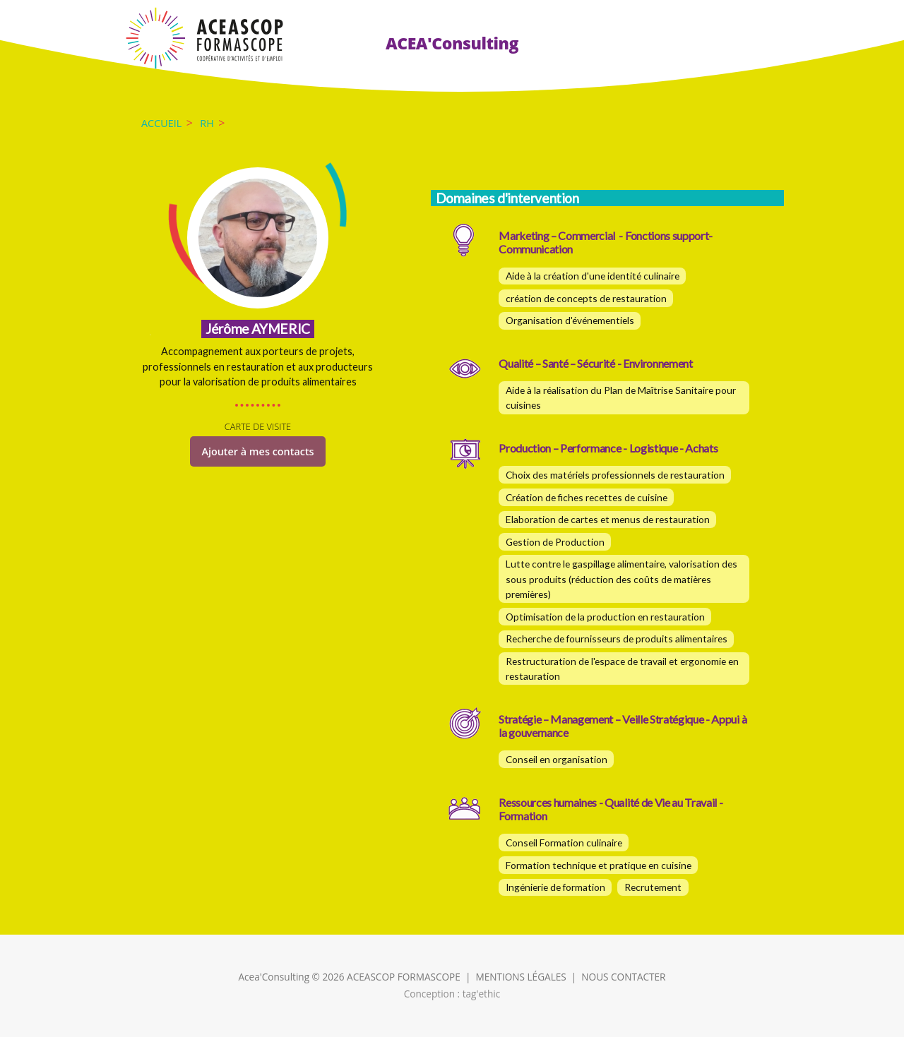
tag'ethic (482, 993)
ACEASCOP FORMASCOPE (403, 976)
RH (207, 123)
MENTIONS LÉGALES (520, 976)
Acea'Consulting (274, 976)
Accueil (161, 123)
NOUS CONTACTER (623, 976)
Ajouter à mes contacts (257, 451)
